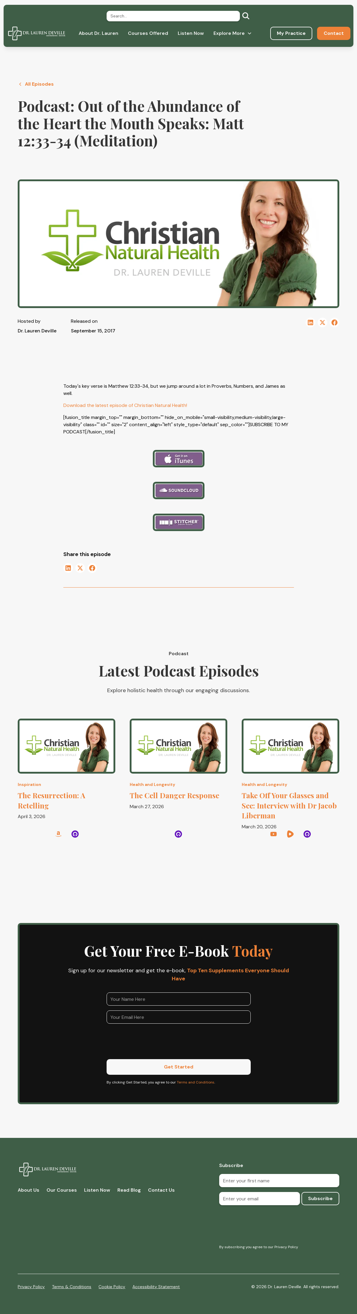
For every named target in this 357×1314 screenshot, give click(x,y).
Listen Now (191, 33)
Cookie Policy (111, 1286)
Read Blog (129, 1190)
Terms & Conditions (71, 1286)
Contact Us (161, 1190)
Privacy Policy (31, 1286)
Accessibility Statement (156, 1286)
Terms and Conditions (195, 1082)
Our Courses (62, 1190)
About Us (28, 1190)
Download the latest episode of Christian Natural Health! (125, 405)
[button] (233, 33)
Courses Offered (148, 33)
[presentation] (152, 1040)
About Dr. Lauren (98, 33)
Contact (334, 33)
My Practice (291, 33)
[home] (37, 33)
